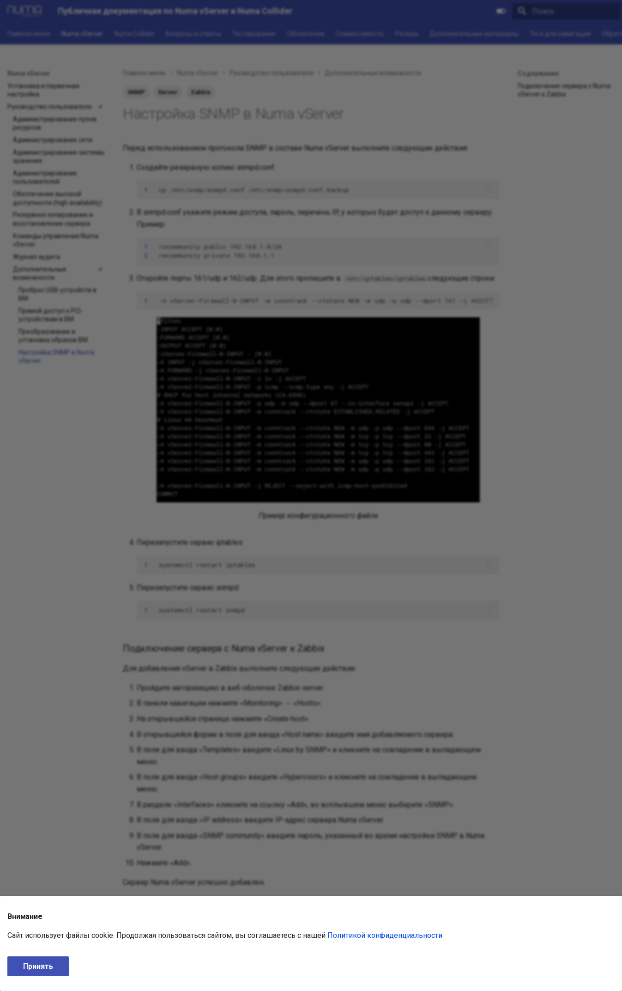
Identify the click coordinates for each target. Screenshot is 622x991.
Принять (38, 966)
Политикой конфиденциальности (384, 935)
